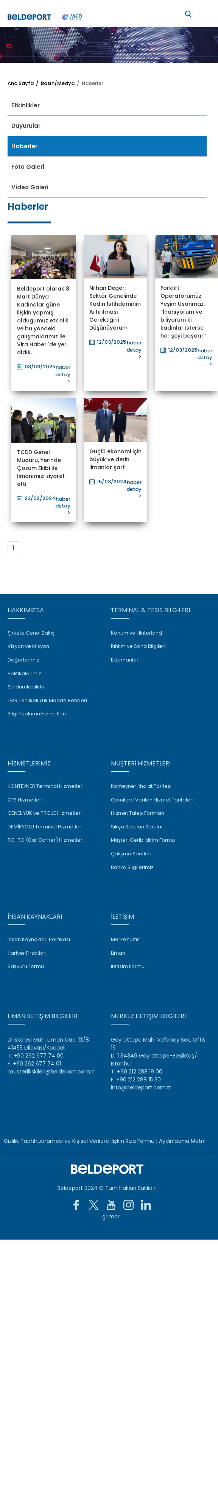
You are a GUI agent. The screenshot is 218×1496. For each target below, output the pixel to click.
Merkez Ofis (125, 940)
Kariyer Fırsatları (27, 953)
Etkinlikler (25, 105)
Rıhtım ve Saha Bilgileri (138, 646)
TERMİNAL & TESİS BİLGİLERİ (150, 610)
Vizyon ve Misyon (28, 646)
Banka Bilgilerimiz (132, 867)
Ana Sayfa (21, 83)
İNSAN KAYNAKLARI (35, 916)
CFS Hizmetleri (25, 800)
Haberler (24, 146)
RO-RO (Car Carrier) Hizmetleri (46, 840)
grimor (111, 1216)
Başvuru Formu (26, 966)
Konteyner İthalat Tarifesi (141, 786)
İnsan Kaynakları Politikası (39, 940)
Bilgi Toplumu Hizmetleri (37, 714)
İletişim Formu (128, 966)
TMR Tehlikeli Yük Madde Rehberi (47, 701)
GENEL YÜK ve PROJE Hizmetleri (45, 813)
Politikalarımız (24, 674)
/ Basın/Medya (54, 83)
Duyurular (25, 126)
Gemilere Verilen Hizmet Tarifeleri (152, 800)
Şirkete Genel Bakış (31, 633)
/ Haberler (89, 83)
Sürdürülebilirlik (26, 687)
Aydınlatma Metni (182, 1141)
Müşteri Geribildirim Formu (143, 840)
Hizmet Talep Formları (137, 813)
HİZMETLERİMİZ (29, 763)
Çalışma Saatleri (131, 854)
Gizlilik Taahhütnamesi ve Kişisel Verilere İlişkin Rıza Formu (79, 1141)
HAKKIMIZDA (26, 610)
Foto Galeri (27, 167)
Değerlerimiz (23, 660)
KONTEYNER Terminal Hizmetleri (46, 786)
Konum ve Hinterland (136, 633)
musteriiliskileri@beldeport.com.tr (51, 1071)
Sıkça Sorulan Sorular (137, 827)
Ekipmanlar (125, 660)
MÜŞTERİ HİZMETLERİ (141, 763)
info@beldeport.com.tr (141, 1087)
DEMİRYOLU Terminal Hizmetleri (45, 827)
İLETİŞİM (122, 916)
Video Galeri (29, 187)
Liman (118, 953)
